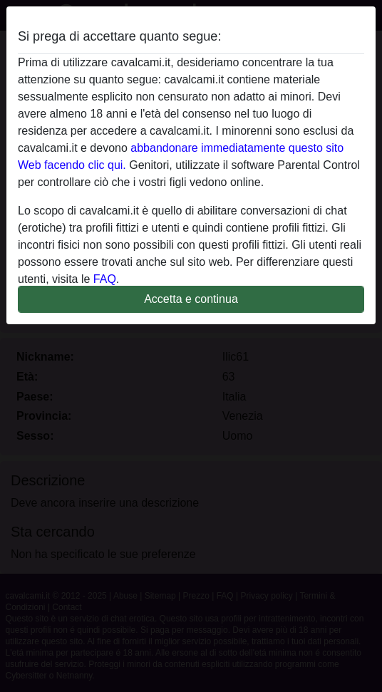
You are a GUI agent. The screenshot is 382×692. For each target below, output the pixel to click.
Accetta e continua (191, 299)
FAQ (104, 279)
